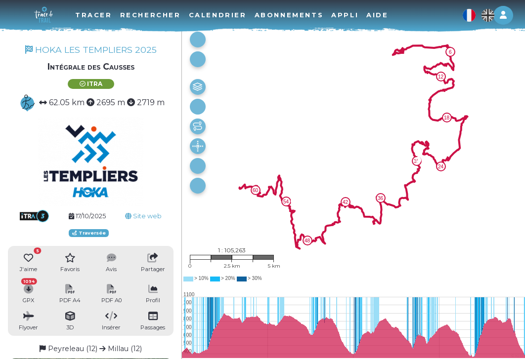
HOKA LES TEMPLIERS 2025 (91, 49)
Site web (143, 216)
